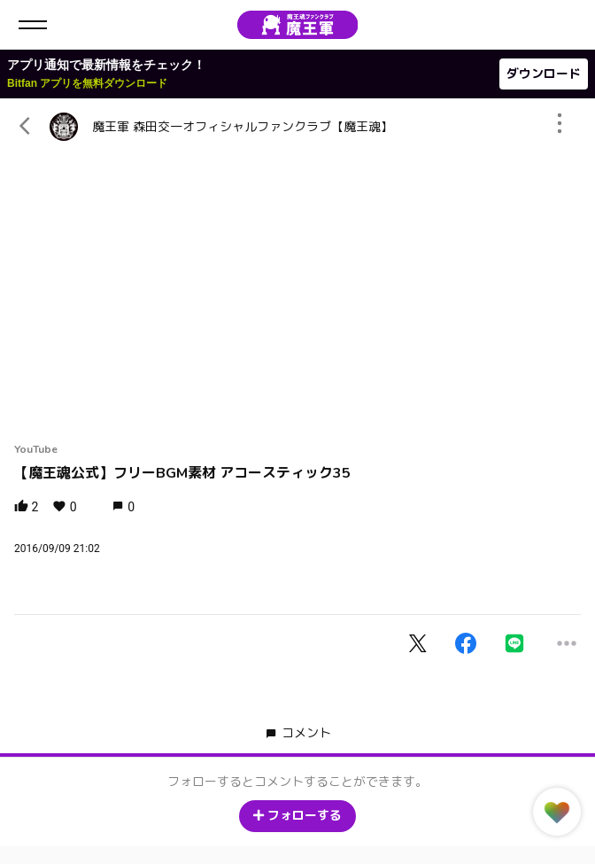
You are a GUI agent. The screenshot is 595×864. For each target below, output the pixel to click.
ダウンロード (543, 74)
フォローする (297, 815)
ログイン (566, 25)
